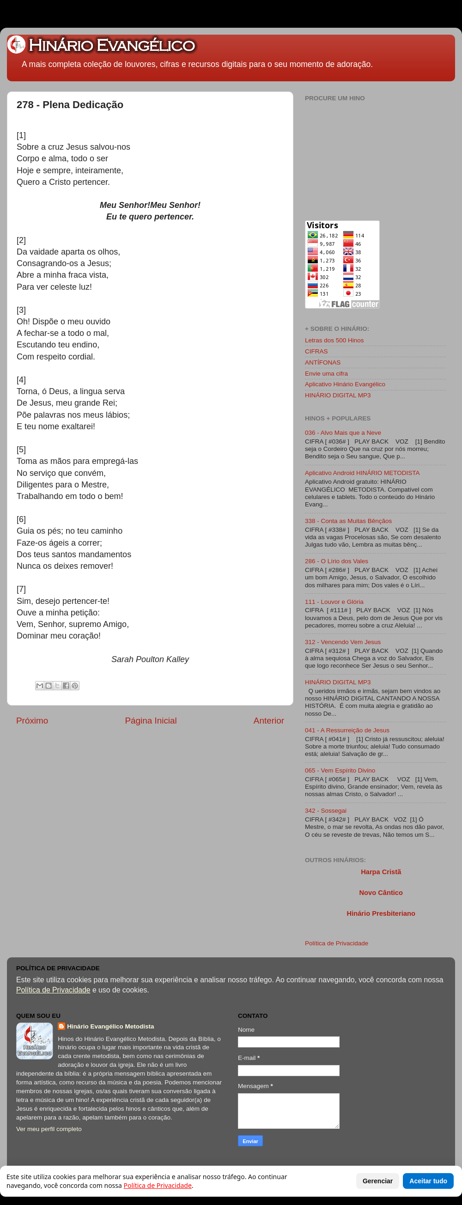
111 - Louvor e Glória (334, 601)
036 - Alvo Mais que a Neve (343, 432)
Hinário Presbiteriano (381, 913)
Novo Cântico (380, 892)
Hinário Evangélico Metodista (110, 1026)
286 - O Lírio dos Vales (336, 561)
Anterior (269, 720)
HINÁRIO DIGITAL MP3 (338, 395)
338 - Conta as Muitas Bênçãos (348, 520)
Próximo (32, 720)
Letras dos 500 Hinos (334, 340)
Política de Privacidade (336, 943)
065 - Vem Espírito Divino (340, 770)
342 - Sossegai (325, 810)
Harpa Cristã (381, 872)
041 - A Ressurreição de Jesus (347, 730)
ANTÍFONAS (322, 362)
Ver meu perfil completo (49, 1129)
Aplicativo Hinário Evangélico (345, 384)
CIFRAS (316, 351)
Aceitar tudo (428, 1181)
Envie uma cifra (326, 373)
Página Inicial (150, 720)
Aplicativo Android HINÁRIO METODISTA (362, 472)
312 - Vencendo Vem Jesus (343, 642)
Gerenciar (378, 1181)
